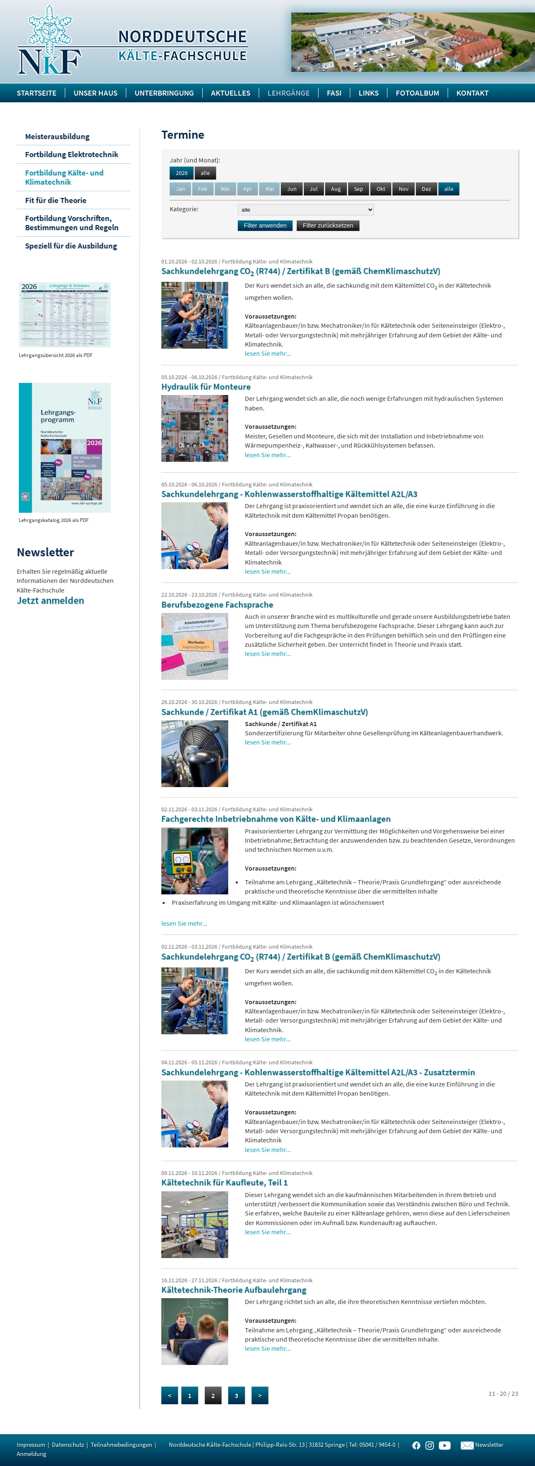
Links (369, 93)
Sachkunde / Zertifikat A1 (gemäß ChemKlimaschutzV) (264, 711)
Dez (426, 188)
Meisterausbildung (57, 136)
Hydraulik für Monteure (206, 386)
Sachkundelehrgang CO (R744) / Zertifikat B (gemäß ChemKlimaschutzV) (301, 271)
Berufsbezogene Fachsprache (217, 604)
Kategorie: (185, 209)
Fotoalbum (417, 93)
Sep (358, 188)
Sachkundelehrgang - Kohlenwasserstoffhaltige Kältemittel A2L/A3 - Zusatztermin (318, 1072)
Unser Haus (95, 93)
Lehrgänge (289, 93)
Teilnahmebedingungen (121, 1444)
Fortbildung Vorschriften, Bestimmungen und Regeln (72, 222)
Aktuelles (230, 93)
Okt (381, 188)
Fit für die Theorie (56, 200)
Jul (314, 188)
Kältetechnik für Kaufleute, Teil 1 (224, 1182)
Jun (292, 188)
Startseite (36, 93)
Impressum (31, 1444)
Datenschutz (68, 1444)
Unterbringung (164, 93)
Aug (336, 188)
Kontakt (472, 93)
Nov (404, 188)
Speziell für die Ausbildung (71, 246)
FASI (334, 93)
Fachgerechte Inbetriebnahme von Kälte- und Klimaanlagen (276, 818)
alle (205, 173)
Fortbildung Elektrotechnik (71, 154)
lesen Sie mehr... (268, 353)
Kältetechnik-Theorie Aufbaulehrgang (233, 1289)
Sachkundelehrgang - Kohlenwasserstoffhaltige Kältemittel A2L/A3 (289, 494)
